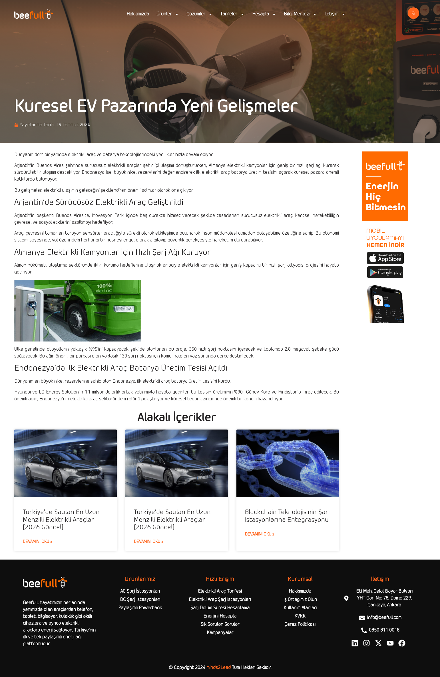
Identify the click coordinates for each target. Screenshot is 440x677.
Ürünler (167, 14)
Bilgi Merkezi (300, 14)
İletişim (335, 14)
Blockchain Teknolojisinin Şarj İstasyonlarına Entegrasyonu (287, 516)
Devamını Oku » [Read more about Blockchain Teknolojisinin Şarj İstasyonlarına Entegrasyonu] (259, 534)
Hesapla (264, 14)
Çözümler (199, 14)
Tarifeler (232, 14)
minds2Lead (218, 667)
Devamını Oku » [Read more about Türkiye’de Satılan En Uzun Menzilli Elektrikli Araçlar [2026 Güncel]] (37, 541)
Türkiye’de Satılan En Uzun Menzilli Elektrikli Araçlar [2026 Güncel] (61, 520)
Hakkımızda (137, 14)
